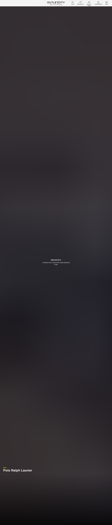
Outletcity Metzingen (56, 3)
